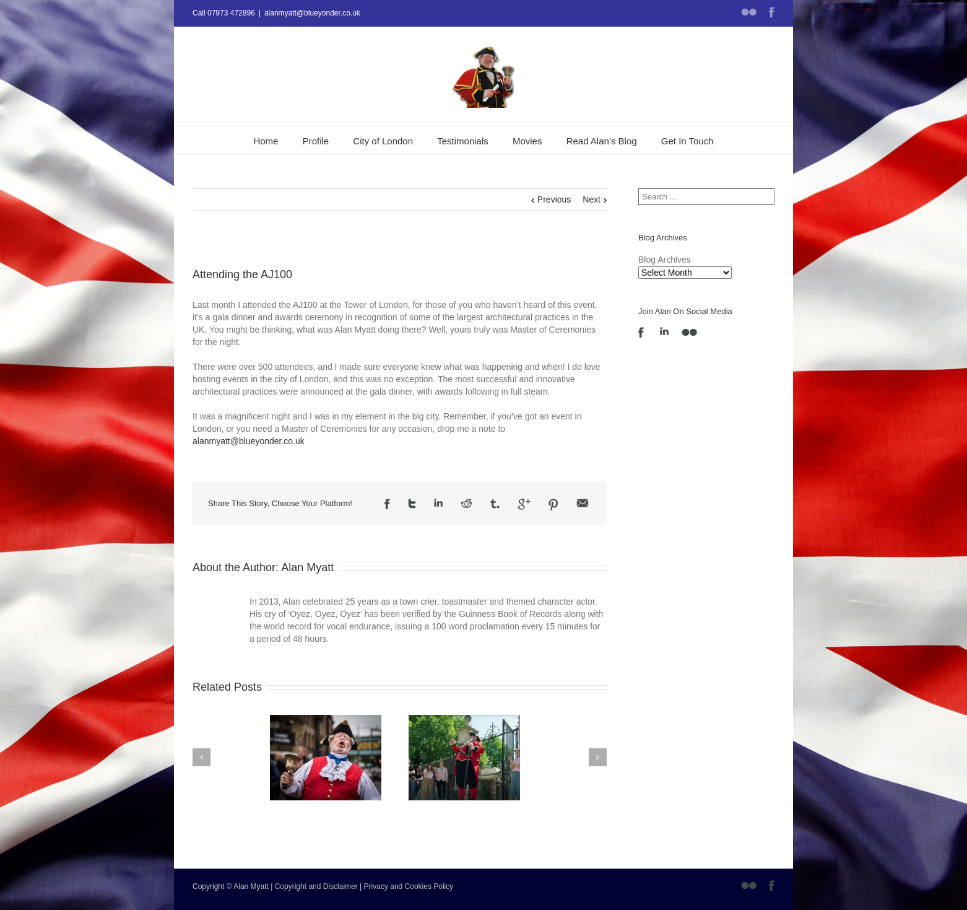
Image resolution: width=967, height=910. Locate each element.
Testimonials (462, 141)
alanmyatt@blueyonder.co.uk (312, 13)
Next (592, 199)
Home (265, 141)
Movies (527, 141)
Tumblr (495, 504)
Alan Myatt (307, 567)
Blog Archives (664, 260)
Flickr (749, 12)
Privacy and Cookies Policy (409, 886)
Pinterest (553, 505)
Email (582, 503)
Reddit (466, 503)
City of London (383, 141)
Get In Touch (687, 141)
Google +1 (524, 504)
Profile (316, 141)
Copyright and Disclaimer (316, 886)
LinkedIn (438, 503)
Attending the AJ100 (242, 274)
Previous (554, 199)
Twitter (412, 504)
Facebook (771, 12)
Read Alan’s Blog (601, 141)
